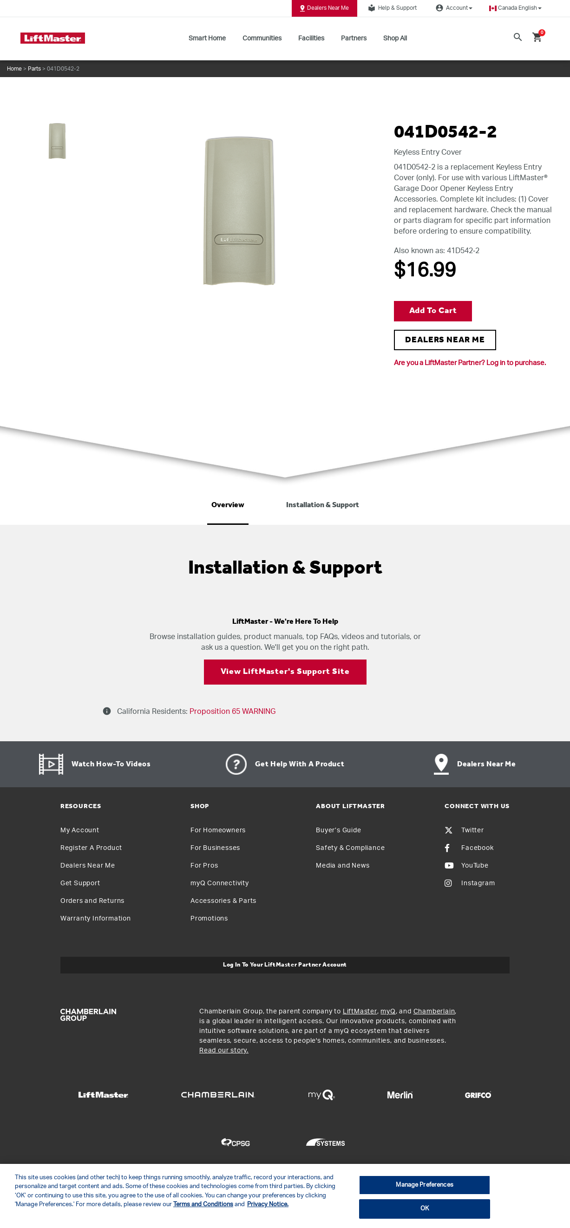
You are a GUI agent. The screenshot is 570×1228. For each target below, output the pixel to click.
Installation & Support (322, 505)
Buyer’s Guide (338, 830)
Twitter (464, 830)
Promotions (209, 918)
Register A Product (91, 848)
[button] (515, 8)
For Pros (204, 865)
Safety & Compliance (350, 848)
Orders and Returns (92, 901)
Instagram (470, 883)
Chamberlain (434, 1011)
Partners (354, 38)
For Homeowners (218, 830)
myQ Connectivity (219, 883)
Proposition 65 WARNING (231, 711)
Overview (227, 505)
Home (14, 69)
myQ (387, 1011)
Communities (262, 38)
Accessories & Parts (223, 901)
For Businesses (215, 848)
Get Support (80, 883)
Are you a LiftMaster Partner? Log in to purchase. (470, 362)
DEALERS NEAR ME (445, 340)
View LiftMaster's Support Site (285, 671)
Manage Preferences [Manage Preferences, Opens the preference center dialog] (424, 1185)
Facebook (469, 848)
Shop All (395, 38)
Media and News (342, 865)
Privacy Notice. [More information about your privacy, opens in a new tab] (267, 1205)
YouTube (467, 865)
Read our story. (224, 1050)
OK (424, 1209)
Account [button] (452, 8)
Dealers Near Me (324, 8)
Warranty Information (95, 918)
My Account (79, 830)
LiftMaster (360, 1011)
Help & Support (391, 8)
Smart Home (207, 38)
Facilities (311, 38)
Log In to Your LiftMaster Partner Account (285, 965)
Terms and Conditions (203, 1205)
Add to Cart (433, 311)
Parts (34, 69)
